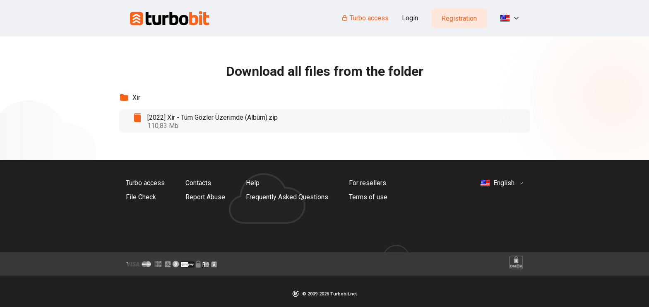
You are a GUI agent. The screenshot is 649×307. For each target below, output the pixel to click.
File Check (141, 197)
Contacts (198, 183)
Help (253, 183)
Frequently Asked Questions (287, 197)
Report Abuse (205, 197)
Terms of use (368, 197)
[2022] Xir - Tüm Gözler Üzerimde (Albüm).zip (212, 117)
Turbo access (365, 18)
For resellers (367, 183)
